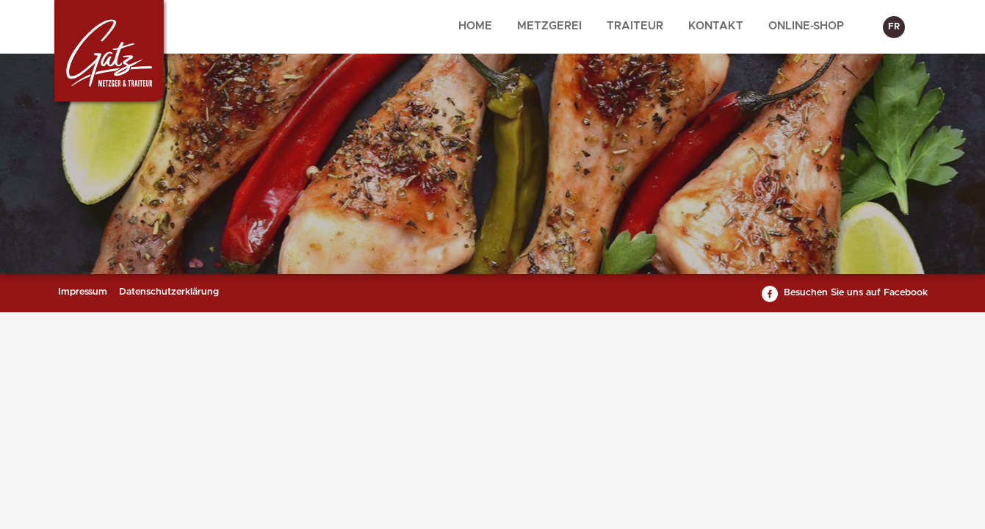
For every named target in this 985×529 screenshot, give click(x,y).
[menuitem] (475, 26)
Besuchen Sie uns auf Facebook (856, 293)
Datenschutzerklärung (169, 292)
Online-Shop (806, 26)
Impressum (82, 292)
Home (475, 26)
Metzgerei (549, 26)
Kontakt (715, 26)
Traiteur (635, 26)
